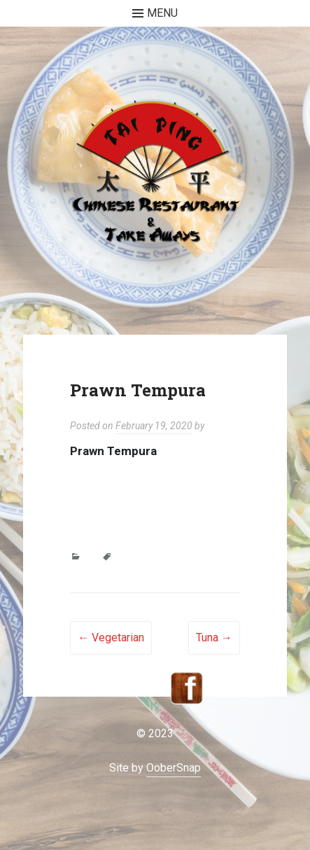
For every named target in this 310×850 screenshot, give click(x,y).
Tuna (214, 637)
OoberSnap (173, 767)
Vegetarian (111, 637)
